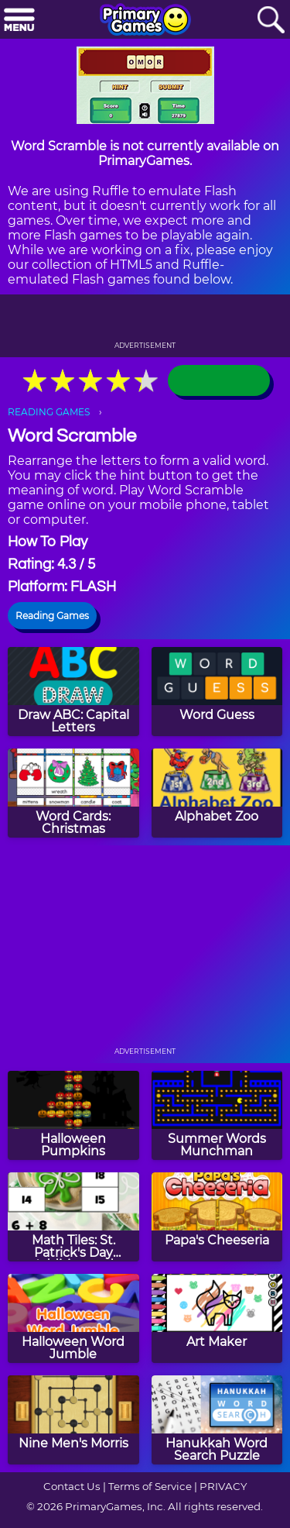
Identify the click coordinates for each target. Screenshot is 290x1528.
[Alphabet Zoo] (217, 793)
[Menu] (19, 20)
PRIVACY (223, 1486)
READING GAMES (49, 412)
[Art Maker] (217, 1318)
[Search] (270, 20)
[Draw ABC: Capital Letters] (73, 691)
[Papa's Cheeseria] (217, 1216)
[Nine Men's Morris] (73, 1419)
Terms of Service (150, 1486)
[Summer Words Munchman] (217, 1115)
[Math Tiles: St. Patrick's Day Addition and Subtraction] (73, 1216)
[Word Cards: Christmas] (73, 793)
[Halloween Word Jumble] (73, 1318)
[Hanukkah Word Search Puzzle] (217, 1419)
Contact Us (72, 1486)
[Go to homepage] (145, 21)
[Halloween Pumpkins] (73, 1115)
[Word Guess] (217, 691)
